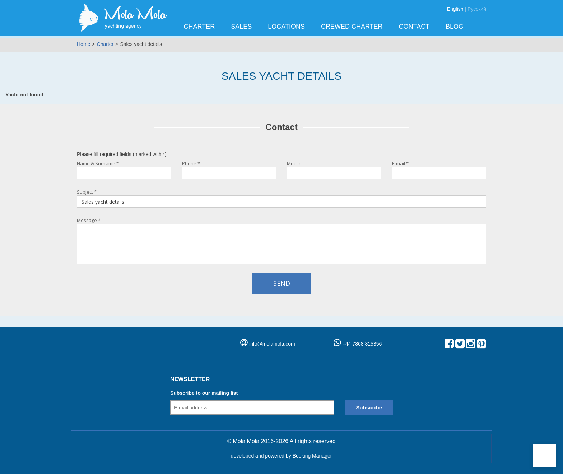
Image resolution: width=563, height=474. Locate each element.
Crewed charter (353, 26)
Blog (455, 26)
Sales (242, 26)
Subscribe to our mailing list (204, 393)
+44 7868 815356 (358, 344)
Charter (200, 26)
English (455, 9)
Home (83, 44)
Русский (476, 9)
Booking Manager (312, 456)
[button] (544, 455)
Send (281, 283)
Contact (415, 26)
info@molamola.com (272, 344)
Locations (287, 26)
